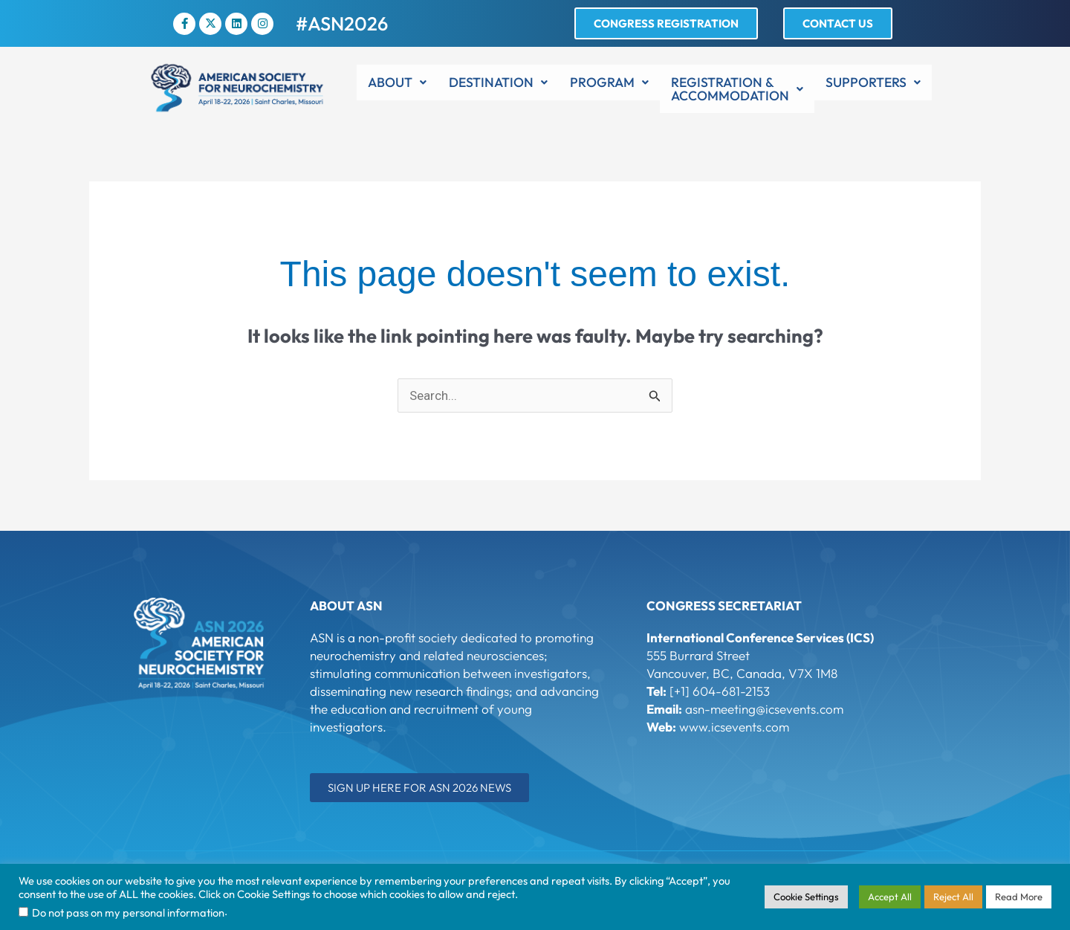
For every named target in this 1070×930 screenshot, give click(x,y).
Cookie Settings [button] (806, 896)
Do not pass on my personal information (128, 912)
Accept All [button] (890, 896)
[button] (397, 82)
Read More (1019, 896)
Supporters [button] (873, 82)
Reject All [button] (953, 896)
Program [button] (609, 82)
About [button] (397, 82)
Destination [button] (498, 82)
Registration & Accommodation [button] (737, 89)
